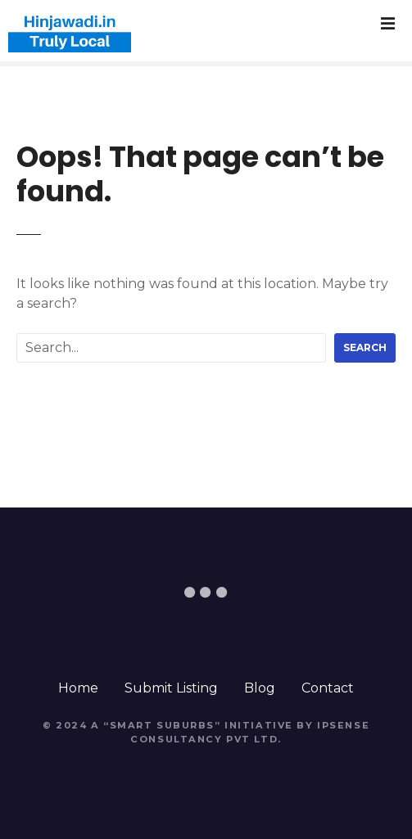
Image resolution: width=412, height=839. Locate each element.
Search (365, 347)
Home (78, 688)
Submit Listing (171, 688)
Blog (259, 688)
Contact (327, 688)
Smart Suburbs (162, 725)
